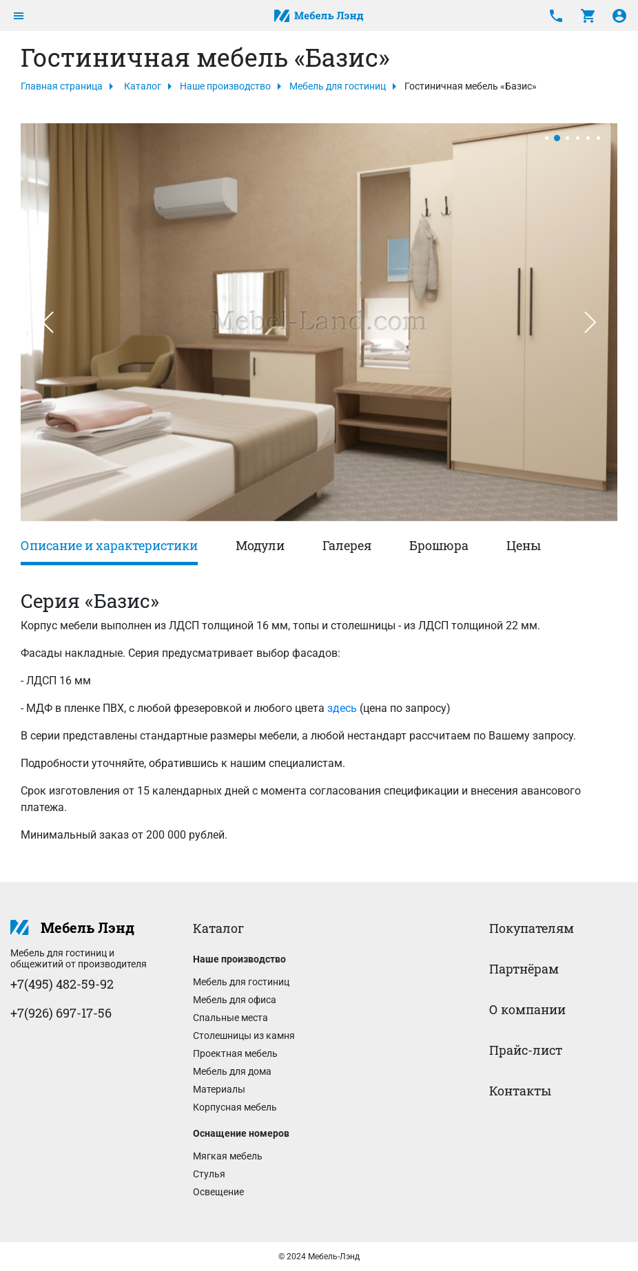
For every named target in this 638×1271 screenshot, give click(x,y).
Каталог (142, 86)
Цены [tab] (523, 545)
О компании (527, 1009)
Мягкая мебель (228, 1156)
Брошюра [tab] (439, 545)
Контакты (520, 1090)
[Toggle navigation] (18, 16)
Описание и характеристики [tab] (109, 545)
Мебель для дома (232, 1071)
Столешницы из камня (244, 1035)
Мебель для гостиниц (337, 86)
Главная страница (62, 86)
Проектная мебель (235, 1053)
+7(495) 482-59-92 (62, 984)
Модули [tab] (260, 545)
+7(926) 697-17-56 (61, 1013)
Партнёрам (524, 968)
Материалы (219, 1089)
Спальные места (230, 1017)
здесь (342, 708)
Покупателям (531, 928)
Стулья (209, 1173)
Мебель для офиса (234, 999)
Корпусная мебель (235, 1107)
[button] (47, 322)
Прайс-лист (525, 1050)
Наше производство (225, 86)
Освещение (218, 1191)
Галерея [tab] (346, 545)
